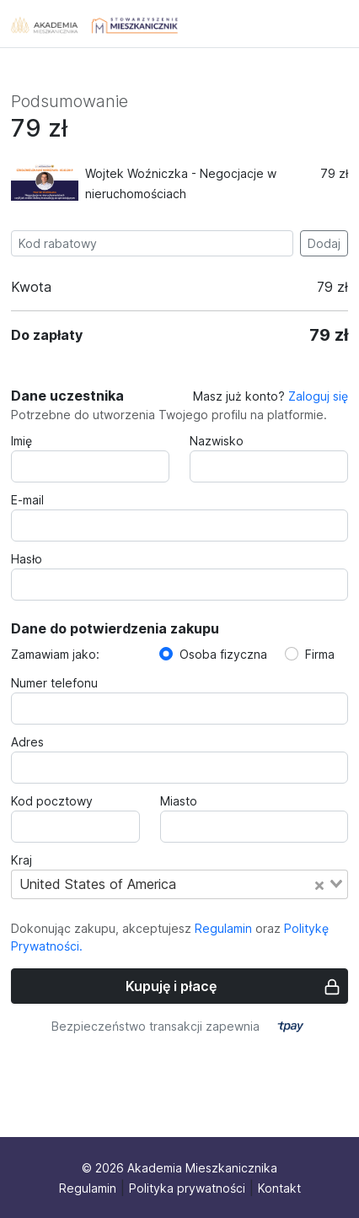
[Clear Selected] (319, 884)
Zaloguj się (318, 396)
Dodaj (324, 243)
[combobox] (179, 884)
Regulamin (223, 928)
